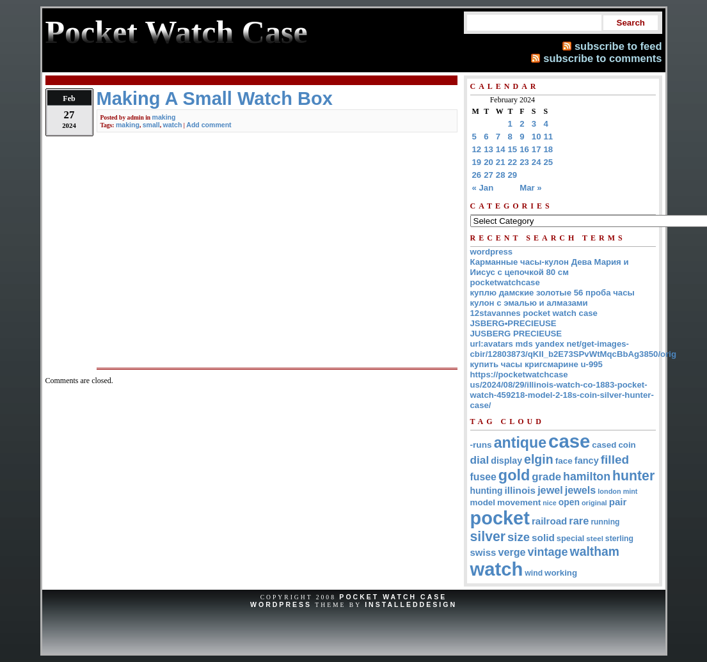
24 (536, 162)
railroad (549, 521)
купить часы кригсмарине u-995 (536, 364)
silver (488, 536)
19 (477, 162)
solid (543, 537)
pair (618, 501)
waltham (594, 551)
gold (514, 475)
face (564, 461)
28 (500, 175)
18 (548, 149)
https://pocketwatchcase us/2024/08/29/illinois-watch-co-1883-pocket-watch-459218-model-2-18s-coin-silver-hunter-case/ (562, 390)
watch (172, 125)
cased (604, 445)
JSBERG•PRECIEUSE (513, 323)
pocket (500, 518)
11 (548, 136)
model (483, 502)
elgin (538, 459)
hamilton (586, 476)
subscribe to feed (618, 46)
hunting (486, 490)
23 (524, 162)
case (569, 441)
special (571, 538)
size (518, 537)
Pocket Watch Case (393, 597)
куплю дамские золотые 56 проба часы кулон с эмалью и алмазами (552, 298)
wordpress (491, 251)
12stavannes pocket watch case (534, 313)
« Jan (483, 188)
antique (520, 442)
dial (479, 459)
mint (630, 491)
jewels (580, 490)
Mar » (530, 188)
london (609, 491)
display (506, 460)
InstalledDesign (411, 604)
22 (513, 162)
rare (579, 520)
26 (477, 175)
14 (500, 149)
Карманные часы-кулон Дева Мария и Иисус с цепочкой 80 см (549, 267)
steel (594, 538)
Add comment (208, 125)
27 (488, 175)
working (560, 573)
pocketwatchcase (505, 282)
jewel (550, 490)
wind (534, 573)
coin (626, 445)
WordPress (281, 604)
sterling (619, 538)
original (594, 503)
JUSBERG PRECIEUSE (516, 333)
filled (615, 459)
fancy (587, 460)
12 (477, 149)
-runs (481, 445)
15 (513, 149)
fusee (483, 476)
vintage (548, 552)
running (605, 521)
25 (548, 162)
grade (546, 477)
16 (524, 149)
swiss (483, 552)
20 (488, 162)
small (151, 125)
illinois (520, 490)
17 (536, 149)
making (164, 117)
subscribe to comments (602, 58)
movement (519, 502)
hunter (633, 476)
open (569, 502)
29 (513, 175)
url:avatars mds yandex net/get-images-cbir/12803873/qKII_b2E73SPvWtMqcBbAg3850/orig (573, 349)
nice (549, 503)
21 (500, 162)
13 (488, 149)
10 (536, 136)
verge (511, 552)
